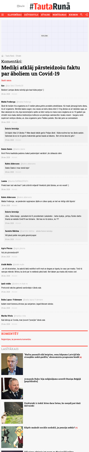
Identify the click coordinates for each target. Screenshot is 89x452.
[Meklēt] (81, 14)
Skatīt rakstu (6, 80)
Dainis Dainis (13, 149)
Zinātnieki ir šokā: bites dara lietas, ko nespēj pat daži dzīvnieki (52, 404)
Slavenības (15, 14)
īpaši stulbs (14, 283)
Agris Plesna (13, 248)
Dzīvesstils (31, 14)
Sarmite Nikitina (19, 231)
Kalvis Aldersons (20, 164)
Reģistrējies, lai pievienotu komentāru (16, 339)
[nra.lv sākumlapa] (21, 6)
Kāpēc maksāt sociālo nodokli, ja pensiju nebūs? (49, 427)
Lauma (14, 181)
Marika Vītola (13, 316)
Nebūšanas (59, 14)
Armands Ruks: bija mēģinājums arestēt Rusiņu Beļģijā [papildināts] (52, 380)
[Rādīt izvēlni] (2, 14)
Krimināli (75, 14)
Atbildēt (14, 94)
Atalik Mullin (12, 264)
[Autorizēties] (86, 14)
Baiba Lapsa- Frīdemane (22, 299)
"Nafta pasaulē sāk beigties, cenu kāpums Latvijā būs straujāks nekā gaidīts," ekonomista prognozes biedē (52, 355)
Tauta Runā (9, 56)
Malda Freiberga (16, 102)
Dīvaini (45, 14)
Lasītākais (10, 349)
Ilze (12, 86)
